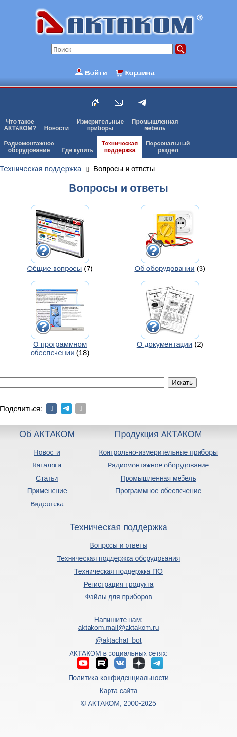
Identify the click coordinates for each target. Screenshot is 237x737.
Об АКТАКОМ (46, 434)
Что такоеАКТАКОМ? (20, 125)
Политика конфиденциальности (118, 678)
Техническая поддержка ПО (118, 571)
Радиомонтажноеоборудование (29, 147)
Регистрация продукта (118, 584)
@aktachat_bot (118, 640)
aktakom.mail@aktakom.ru (118, 627)
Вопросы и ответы (118, 545)
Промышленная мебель (158, 478)
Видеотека (47, 504)
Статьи (47, 478)
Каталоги (47, 465)
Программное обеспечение (158, 491)
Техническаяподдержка (120, 147)
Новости (56, 128)
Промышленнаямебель (155, 125)
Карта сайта (118, 691)
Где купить (77, 150)
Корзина (139, 73)
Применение (47, 491)
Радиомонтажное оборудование (158, 465)
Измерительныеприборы (100, 125)
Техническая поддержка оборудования (118, 558)
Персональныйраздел (168, 147)
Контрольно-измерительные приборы (158, 452)
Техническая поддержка (118, 527)
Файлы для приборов (118, 597)
